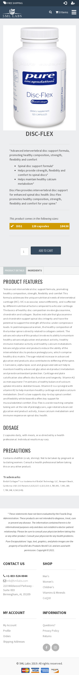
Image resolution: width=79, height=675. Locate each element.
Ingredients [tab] (35, 270)
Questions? (49, 625)
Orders (7, 636)
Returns (47, 636)
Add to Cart (46, 250)
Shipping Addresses (14, 641)
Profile (7, 631)
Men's (46, 576)
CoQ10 (47, 598)
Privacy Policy (51, 631)
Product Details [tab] (14, 270)
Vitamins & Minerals (54, 592)
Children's (48, 587)
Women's (48, 581)
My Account (9, 625)
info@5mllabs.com (15, 581)
